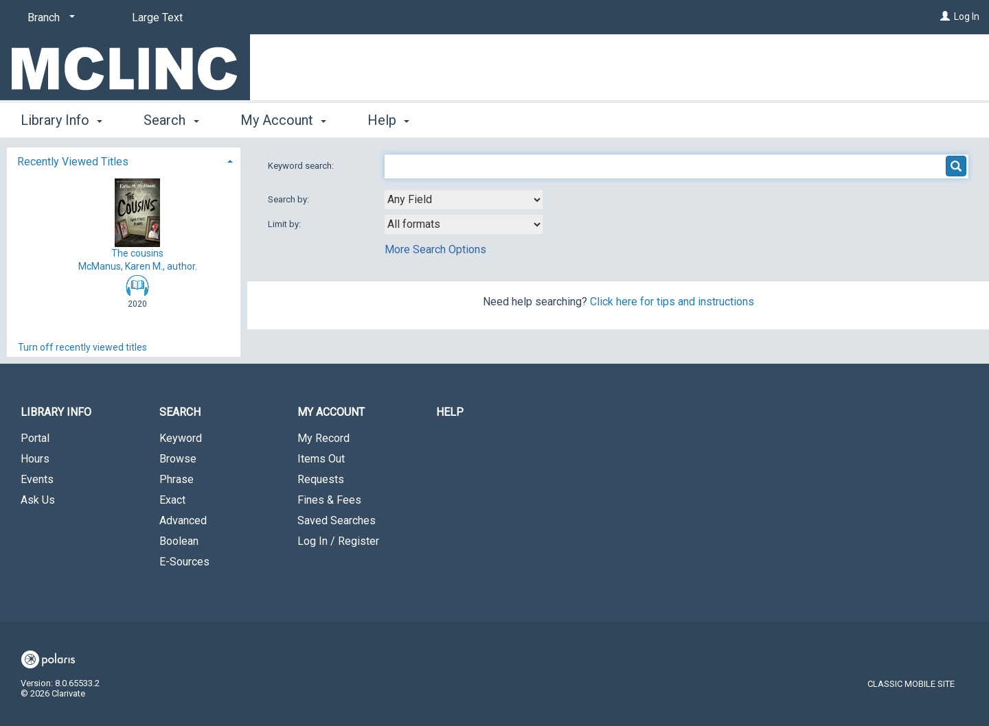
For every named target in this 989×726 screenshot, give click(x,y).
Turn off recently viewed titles (82, 347)
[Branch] (49, 18)
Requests (320, 479)
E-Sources (184, 561)
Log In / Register (338, 541)
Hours (35, 458)
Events (37, 479)
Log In (966, 16)
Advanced (183, 520)
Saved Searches (336, 520)
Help (450, 412)
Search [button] (171, 120)
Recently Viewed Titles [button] (72, 161)
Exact (172, 499)
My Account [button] (283, 120)
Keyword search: (302, 166)
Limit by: (285, 224)
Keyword (180, 438)
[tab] (123, 160)
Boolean (178, 541)
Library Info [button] (61, 120)
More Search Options (435, 249)
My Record (323, 438)
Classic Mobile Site (911, 684)
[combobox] (464, 199)
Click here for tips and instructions (672, 301)
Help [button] (388, 120)
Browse (177, 458)
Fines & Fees (329, 499)
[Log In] (945, 16)
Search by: (289, 199)
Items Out (321, 458)
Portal (35, 438)
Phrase (176, 479)
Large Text (157, 17)
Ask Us (38, 499)
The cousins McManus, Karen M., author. (137, 224)
